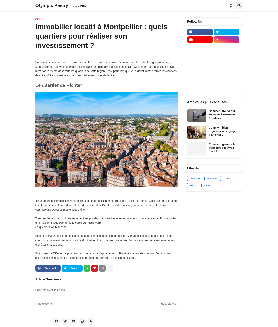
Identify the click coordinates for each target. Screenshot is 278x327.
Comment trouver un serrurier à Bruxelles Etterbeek (222, 114)
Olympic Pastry (51, 5)
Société (194, 185)
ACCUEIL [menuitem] (80, 5)
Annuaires (195, 178)
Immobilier (212, 178)
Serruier (228, 178)
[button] (231, 5)
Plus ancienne (167, 303)
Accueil (39, 18)
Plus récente (45, 303)
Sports (207, 185)
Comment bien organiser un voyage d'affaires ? (222, 131)
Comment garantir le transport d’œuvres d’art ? (222, 148)
